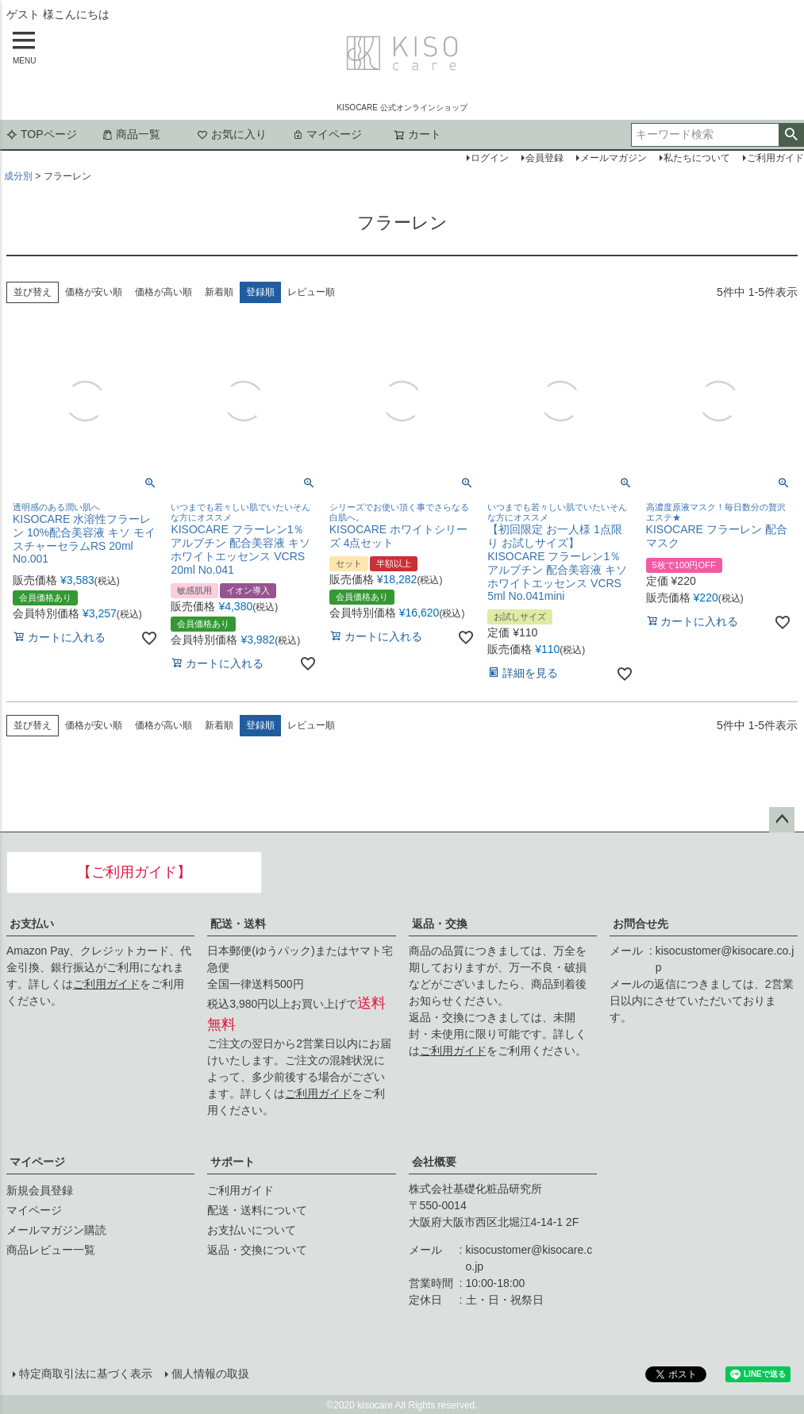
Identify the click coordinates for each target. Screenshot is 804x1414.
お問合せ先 (640, 923)
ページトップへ (781, 819)
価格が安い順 (93, 292)
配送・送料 (238, 923)
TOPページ (41, 134)
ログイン (490, 157)
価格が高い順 (163, 292)
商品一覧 (131, 134)
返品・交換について (257, 1249)
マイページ (327, 134)
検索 (791, 135)
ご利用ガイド (106, 984)
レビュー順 (311, 292)
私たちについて (697, 157)
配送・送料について (257, 1210)
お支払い (32, 923)
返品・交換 (439, 923)
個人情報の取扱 (210, 1373)
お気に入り (232, 134)
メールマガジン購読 (56, 1230)
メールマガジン (613, 157)
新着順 (219, 292)
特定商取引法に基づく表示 (85, 1373)
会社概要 (434, 1161)
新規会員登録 (39, 1190)
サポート (232, 1161)
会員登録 (544, 157)
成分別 (18, 176)
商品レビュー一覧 (50, 1249)
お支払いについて (251, 1230)
